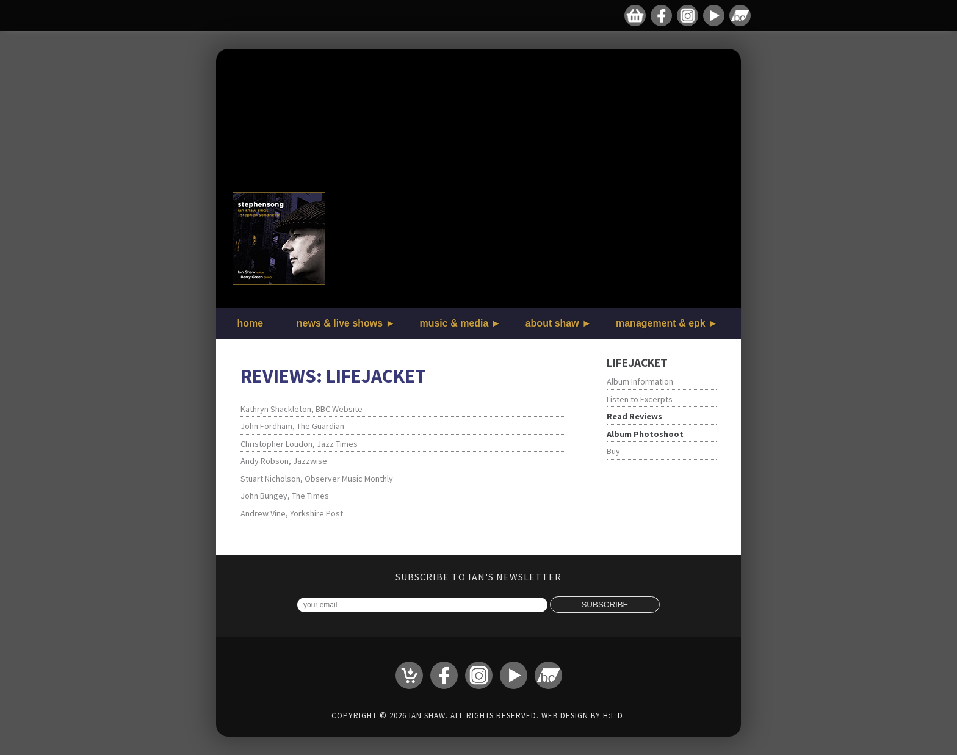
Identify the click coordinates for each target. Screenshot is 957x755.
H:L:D (613, 715)
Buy (613, 451)
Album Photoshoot (645, 433)
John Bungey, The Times (284, 495)
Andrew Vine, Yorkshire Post (291, 513)
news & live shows (340, 323)
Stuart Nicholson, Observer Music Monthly (316, 478)
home (250, 323)
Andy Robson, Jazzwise (283, 460)
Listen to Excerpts (640, 399)
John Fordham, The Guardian (292, 426)
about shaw (552, 323)
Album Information (640, 381)
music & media (453, 323)
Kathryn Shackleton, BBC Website (301, 408)
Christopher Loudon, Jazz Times (299, 443)
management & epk (661, 323)
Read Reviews (634, 416)
